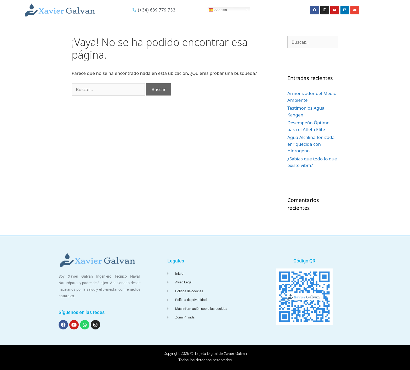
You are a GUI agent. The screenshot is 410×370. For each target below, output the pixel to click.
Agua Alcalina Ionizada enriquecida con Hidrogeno (310, 144)
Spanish (218, 10)
